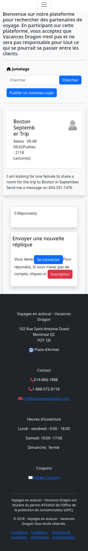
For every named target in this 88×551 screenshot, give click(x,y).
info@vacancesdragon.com (46, 398)
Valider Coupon (46, 477)
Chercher (70, 80)
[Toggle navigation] (44, 4)
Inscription (60, 274)
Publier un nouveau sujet (32, 92)
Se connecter (48, 259)
